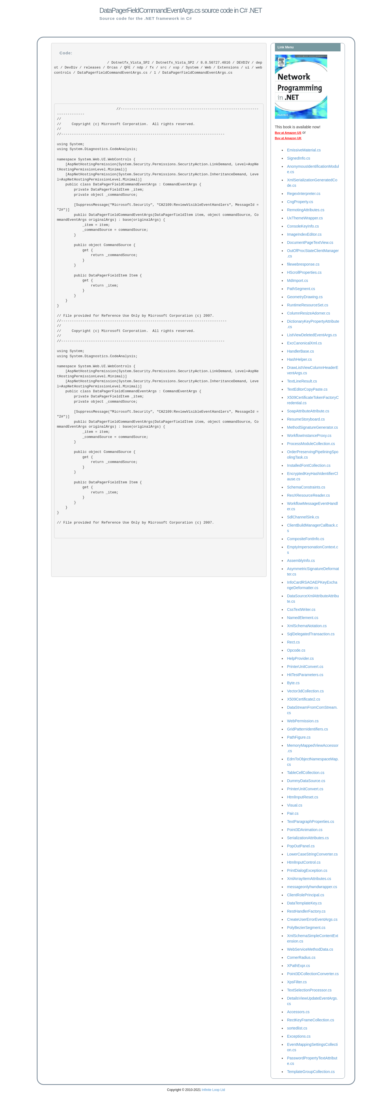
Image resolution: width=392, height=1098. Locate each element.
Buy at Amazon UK (288, 138)
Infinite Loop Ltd (213, 1090)
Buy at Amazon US (288, 132)
